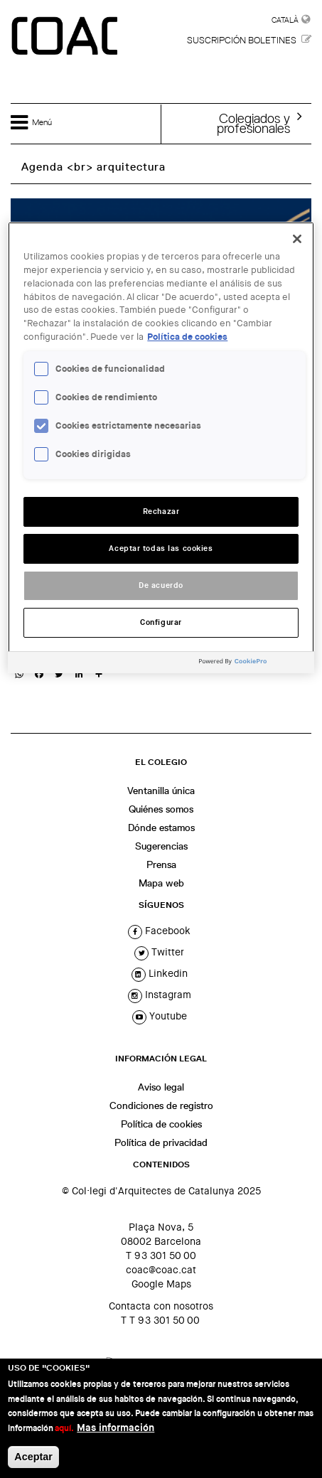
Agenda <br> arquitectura (93, 166)
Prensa (161, 864)
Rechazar (161, 511)
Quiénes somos (161, 809)
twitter (159, 952)
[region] (160, 447)
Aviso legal (161, 1087)
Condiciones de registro (161, 1105)
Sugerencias (161, 846)
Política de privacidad (161, 1142)
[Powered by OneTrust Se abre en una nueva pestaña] (253, 664)
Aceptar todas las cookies (161, 548)
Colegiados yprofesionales (253, 123)
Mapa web (161, 883)
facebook (159, 930)
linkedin (160, 973)
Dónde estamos (161, 827)
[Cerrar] (297, 239)
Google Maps (161, 1284)
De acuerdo (161, 585)
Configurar (161, 622)
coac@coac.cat (161, 1269)
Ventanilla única (161, 790)
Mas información (115, 1428)
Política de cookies (161, 1124)
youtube (159, 1016)
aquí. (64, 1428)
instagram (159, 994)
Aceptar (33, 1456)
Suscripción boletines (241, 40)
